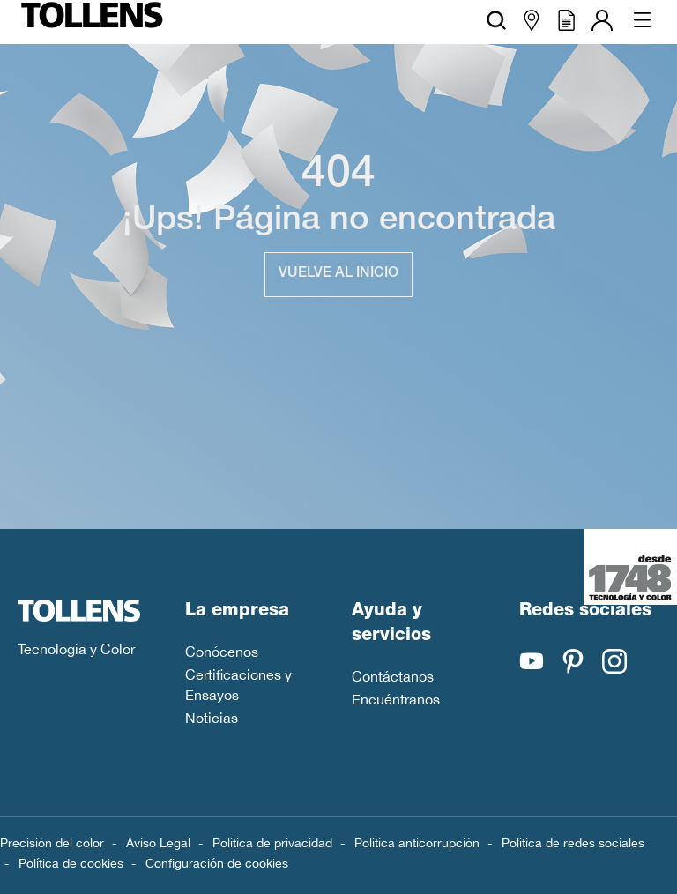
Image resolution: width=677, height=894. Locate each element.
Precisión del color (52, 843)
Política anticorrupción (417, 843)
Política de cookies (71, 863)
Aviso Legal (158, 843)
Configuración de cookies (216, 863)
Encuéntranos (396, 699)
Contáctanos (393, 676)
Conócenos (221, 651)
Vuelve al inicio (338, 274)
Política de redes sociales (573, 843)
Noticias (211, 718)
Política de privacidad (272, 843)
